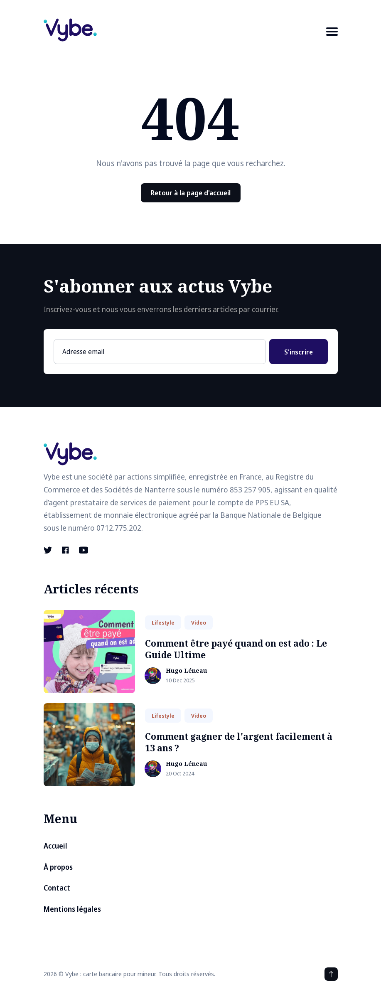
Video (198, 622)
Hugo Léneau (186, 670)
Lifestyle (163, 622)
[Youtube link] (83, 550)
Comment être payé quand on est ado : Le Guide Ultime (236, 648)
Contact (57, 888)
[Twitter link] (49, 550)
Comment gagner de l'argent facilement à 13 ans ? (238, 742)
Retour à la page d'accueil (191, 192)
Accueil (55, 846)
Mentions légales (72, 909)
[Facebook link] (65, 550)
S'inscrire (298, 352)
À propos (58, 867)
